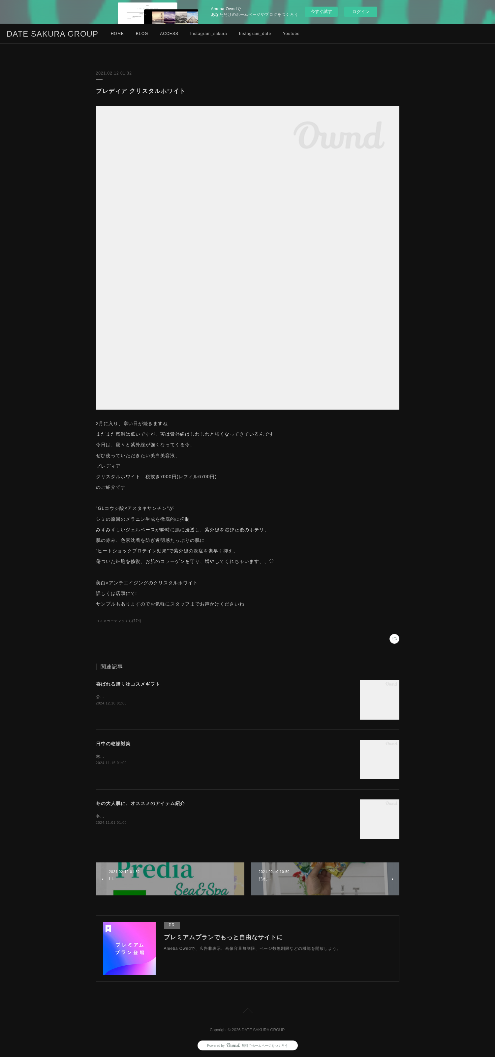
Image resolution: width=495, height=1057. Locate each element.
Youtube (291, 33)
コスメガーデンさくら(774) (118, 621)
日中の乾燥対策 (113, 743)
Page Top (247, 1011)
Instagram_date (255, 33)
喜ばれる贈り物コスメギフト (128, 684)
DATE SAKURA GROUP (52, 33)
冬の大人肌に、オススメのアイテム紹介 (140, 803)
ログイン (360, 11)
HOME (117, 33)
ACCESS (169, 33)
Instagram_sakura (208, 33)
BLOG (142, 33)
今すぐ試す (321, 11)
